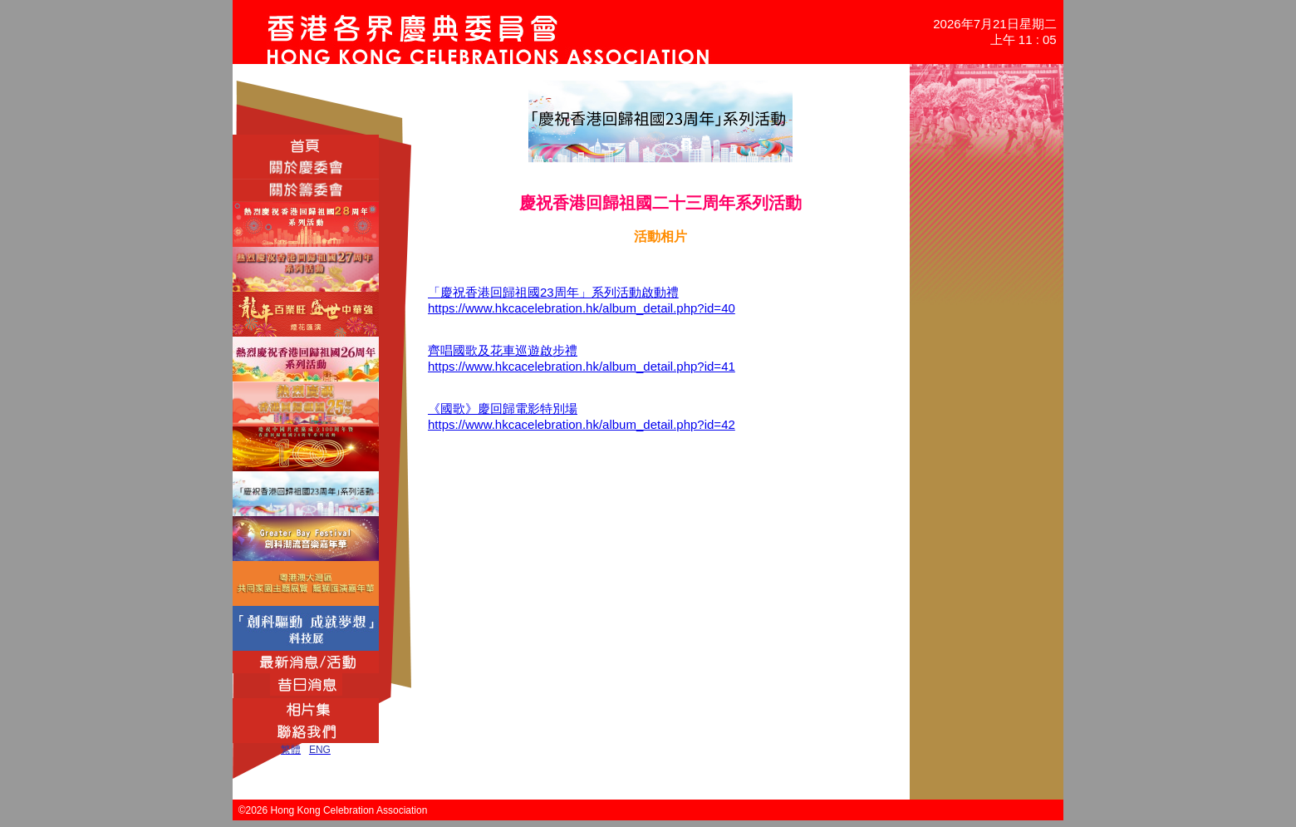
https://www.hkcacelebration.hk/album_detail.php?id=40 (581, 308)
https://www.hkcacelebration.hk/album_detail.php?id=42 (581, 424)
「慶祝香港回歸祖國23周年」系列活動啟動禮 (553, 292)
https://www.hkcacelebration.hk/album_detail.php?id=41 (581, 366)
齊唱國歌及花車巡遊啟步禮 (502, 350)
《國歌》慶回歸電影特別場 (502, 408)
